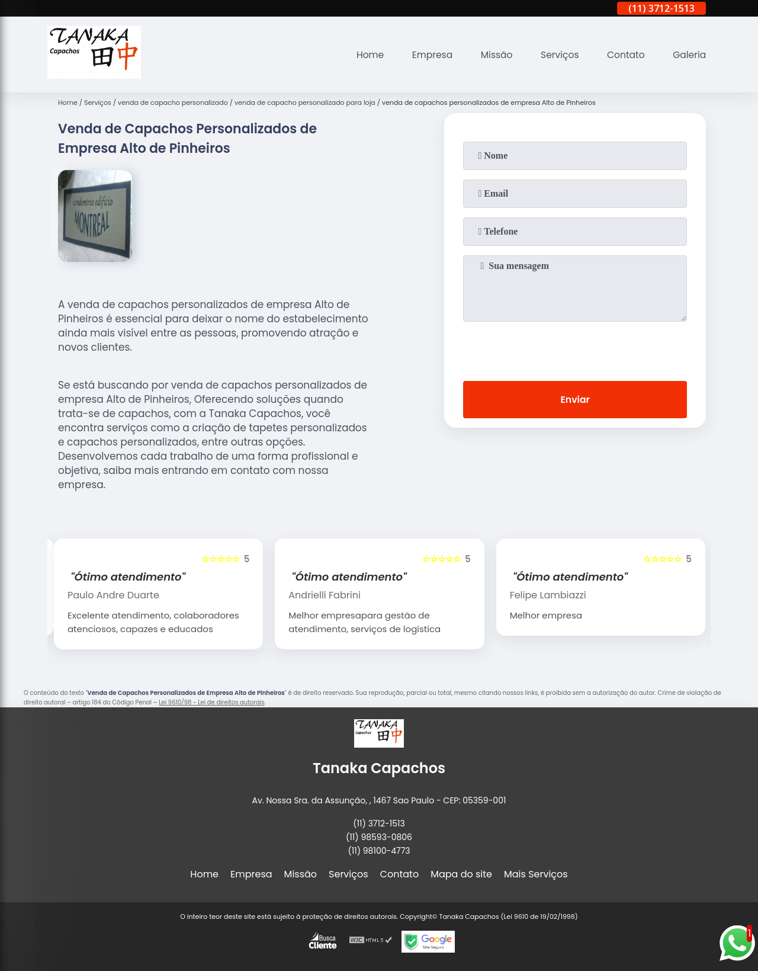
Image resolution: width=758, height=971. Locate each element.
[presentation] (575, 349)
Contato (624, 55)
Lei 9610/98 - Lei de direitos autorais (211, 702)
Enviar (575, 400)
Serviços (556, 55)
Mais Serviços (536, 874)
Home (362, 55)
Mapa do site (461, 874)
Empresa (426, 55)
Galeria (689, 55)
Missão (492, 55)
